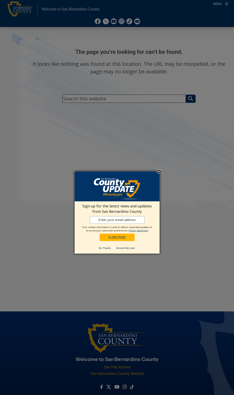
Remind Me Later (125, 248)
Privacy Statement (138, 230)
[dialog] (117, 212)
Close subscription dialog (159, 172)
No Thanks (105, 248)
